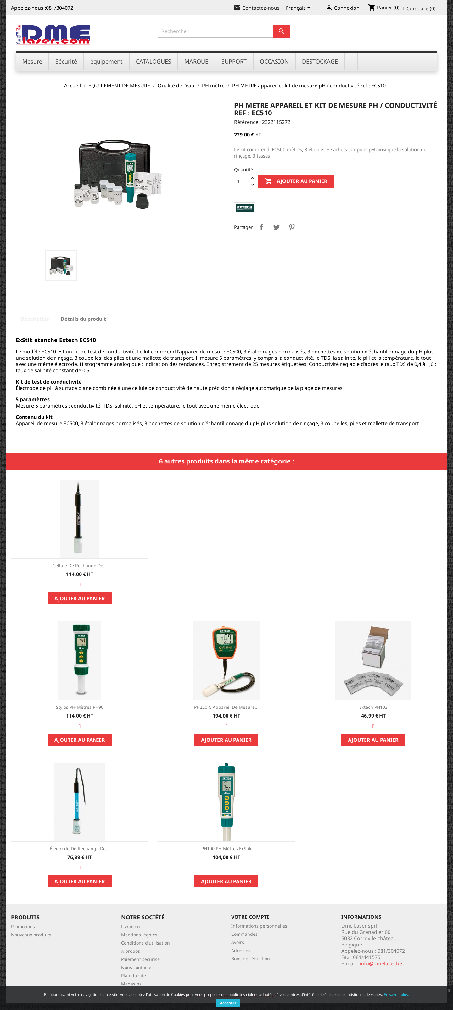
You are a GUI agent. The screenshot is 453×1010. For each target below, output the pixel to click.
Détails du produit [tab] (83, 318)
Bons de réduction (250, 959)
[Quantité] (241, 181)
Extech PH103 (373, 707)
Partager (261, 227)
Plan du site (133, 976)
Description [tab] (35, 318)
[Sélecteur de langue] (299, 8)
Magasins (131, 984)
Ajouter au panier (296, 181)
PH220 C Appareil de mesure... (226, 707)
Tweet (276, 227)
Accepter (228, 1003)
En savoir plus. (396, 994)
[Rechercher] (224, 31)
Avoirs (237, 942)
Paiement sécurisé (140, 959)
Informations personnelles (259, 926)
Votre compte (250, 916)
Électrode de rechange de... (79, 849)
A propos (130, 951)
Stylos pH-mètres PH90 (79, 707)
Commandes (244, 934)
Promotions (23, 927)
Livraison (130, 927)
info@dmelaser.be (381, 963)
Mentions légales (139, 935)
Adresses (240, 950)
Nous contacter (137, 967)
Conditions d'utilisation (145, 943)
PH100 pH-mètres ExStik (226, 849)
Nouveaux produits (31, 935)
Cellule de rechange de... (80, 566)
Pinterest (291, 227)
